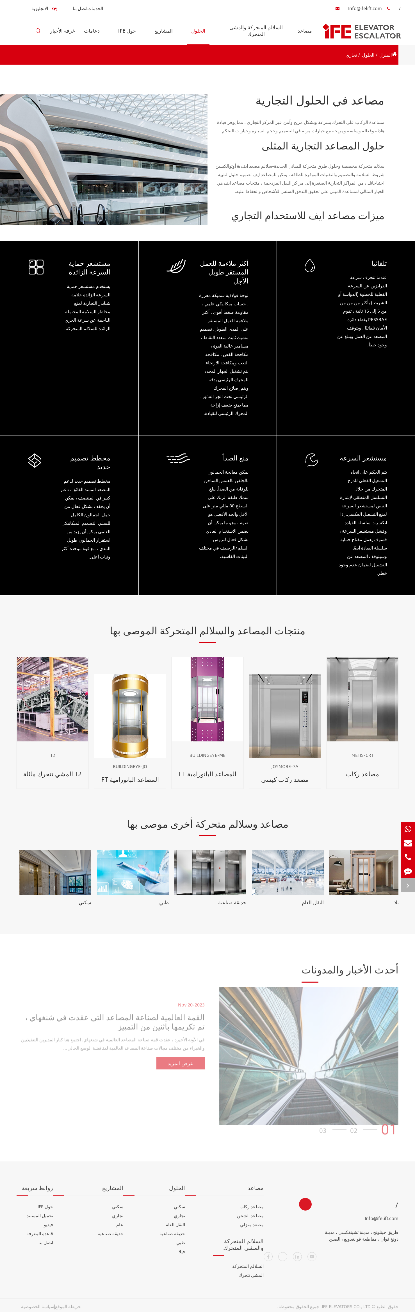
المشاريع (163, 36)
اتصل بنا (80, 8)
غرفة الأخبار (62, 36)
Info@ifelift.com (357, 8)
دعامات (92, 36)
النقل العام (313, 902)
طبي (164, 902)
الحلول (198, 36)
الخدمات (95, 8)
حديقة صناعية (232, 902)
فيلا (397, 902)
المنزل (385, 54)
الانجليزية (43, 9)
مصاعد (305, 36)
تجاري (351, 54)
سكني (85, 902)
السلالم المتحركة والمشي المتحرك (256, 34)
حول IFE (127, 36)
